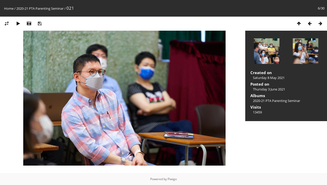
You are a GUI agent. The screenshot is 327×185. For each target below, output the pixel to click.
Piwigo (172, 179)
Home (9, 8)
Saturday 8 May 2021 (269, 77)
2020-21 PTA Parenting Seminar (40, 8)
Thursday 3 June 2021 (269, 89)
